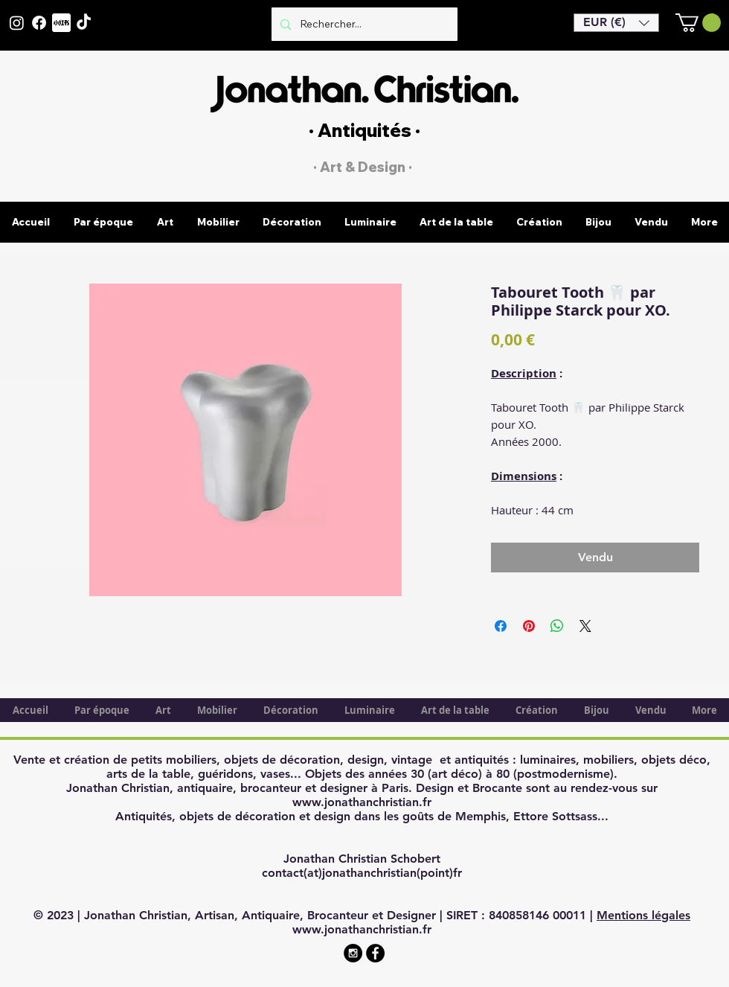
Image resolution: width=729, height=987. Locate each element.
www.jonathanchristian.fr (361, 802)
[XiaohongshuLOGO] (61, 22)
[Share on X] (585, 626)
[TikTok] (83, 22)
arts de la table (148, 774)
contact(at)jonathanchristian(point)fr (362, 873)
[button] (616, 22)
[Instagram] (16, 22)
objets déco (674, 760)
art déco (454, 774)
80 (503, 774)
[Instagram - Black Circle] (353, 953)
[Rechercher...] (363, 24)
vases (275, 774)
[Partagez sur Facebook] (501, 626)
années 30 (396, 774)
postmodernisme (563, 774)
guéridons (225, 774)
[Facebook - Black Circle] (375, 953)
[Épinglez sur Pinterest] (529, 626)
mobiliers (608, 760)
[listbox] (616, 22)
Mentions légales (643, 915)
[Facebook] (39, 22)
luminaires (548, 760)
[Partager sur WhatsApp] (557, 626)
